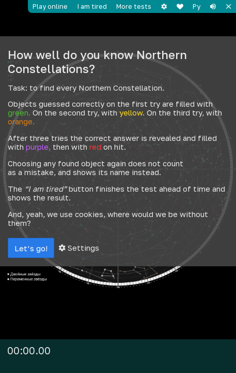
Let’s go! (31, 248)
